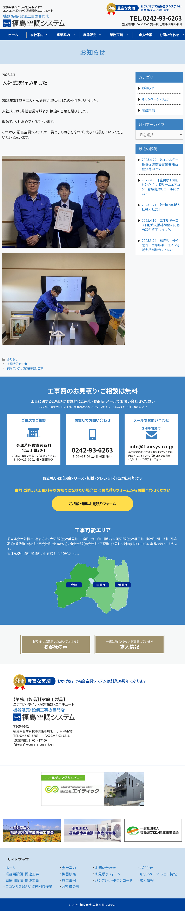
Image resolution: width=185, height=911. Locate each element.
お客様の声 (70, 886)
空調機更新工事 (17, 364)
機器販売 (69, 873)
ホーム (13, 35)
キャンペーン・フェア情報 (158, 873)
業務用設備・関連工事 (22, 873)
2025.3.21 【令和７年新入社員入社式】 (161, 207)
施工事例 (69, 880)
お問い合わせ (105, 867)
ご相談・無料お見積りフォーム (92, 503)
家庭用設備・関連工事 (22, 880)
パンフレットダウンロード (113, 880)
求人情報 (145, 35)
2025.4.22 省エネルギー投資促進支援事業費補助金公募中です (160, 164)
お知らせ (12, 359)
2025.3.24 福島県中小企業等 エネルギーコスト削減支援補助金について (160, 245)
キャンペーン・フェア (156, 99)
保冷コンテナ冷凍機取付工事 (25, 368)
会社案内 (69, 867)
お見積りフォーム (107, 873)
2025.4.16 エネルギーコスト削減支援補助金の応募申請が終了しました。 (161, 225)
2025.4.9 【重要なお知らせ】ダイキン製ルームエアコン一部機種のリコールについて (161, 186)
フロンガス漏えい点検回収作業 (29, 886)
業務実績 (148, 109)
